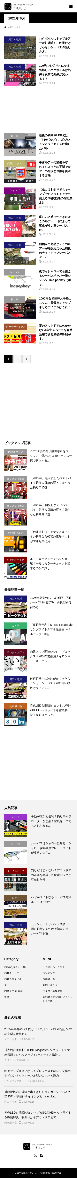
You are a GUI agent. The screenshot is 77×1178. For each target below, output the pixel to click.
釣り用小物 (10, 1122)
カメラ (8, 1060)
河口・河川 (10, 1039)
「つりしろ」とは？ (54, 967)
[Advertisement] (38, 110)
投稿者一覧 (49, 979)
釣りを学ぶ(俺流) (13, 991)
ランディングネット (15, 1081)
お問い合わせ (50, 985)
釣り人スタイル (13, 979)
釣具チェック (11, 973)
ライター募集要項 (52, 991)
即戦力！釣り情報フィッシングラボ (57, 999)
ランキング (49, 973)
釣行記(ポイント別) (15, 967)
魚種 (6, 997)
